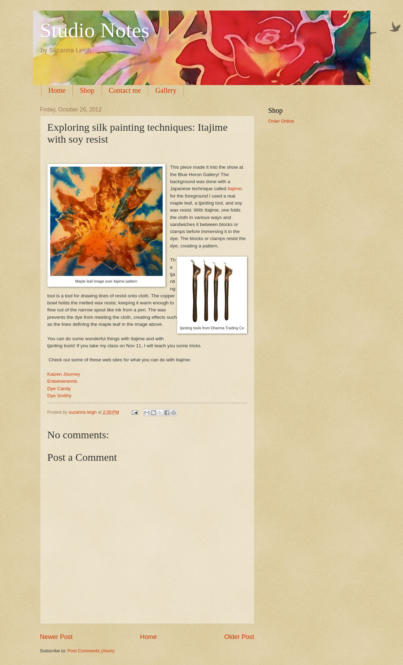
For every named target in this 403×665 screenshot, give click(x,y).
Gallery (165, 90)
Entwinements (62, 381)
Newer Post (56, 636)
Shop (87, 90)
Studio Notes (95, 30)
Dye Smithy (59, 395)
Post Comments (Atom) (91, 650)
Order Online (281, 121)
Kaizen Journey (63, 374)
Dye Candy (59, 388)
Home (57, 90)
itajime (234, 188)
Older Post (239, 636)
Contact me (125, 90)
